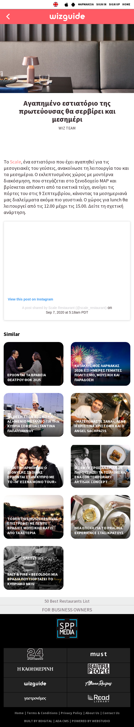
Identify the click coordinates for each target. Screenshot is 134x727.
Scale (15, 162)
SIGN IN (101, 4)
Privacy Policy (71, 713)
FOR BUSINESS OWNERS (67, 610)
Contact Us (111, 713)
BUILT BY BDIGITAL (38, 721)
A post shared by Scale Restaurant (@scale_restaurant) (64, 308)
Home (19, 713)
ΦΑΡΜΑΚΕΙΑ (86, 4)
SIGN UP (114, 4)
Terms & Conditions (42, 713)
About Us (92, 713)
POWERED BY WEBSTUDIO (91, 721)
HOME (126, 4)
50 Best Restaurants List (67, 601)
